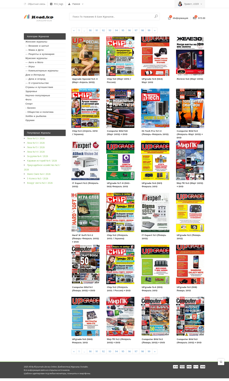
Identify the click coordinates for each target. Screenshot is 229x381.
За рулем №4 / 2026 (37, 156)
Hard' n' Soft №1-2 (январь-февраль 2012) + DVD (85, 240)
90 (90, 30)
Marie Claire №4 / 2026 (39, 173)
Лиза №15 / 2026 (36, 147)
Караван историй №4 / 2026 (42, 160)
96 (129, 30)
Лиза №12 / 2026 (36, 138)
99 (149, 30)
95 (123, 30)
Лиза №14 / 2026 (36, 151)
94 (116, 30)
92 (103, 30)
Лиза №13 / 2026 (36, 142)
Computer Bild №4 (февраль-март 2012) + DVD (190, 135)
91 (97, 30)
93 (110, 30)
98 (142, 30)
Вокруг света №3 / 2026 (40, 182)
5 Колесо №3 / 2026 (37, 178)
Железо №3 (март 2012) (190, 79)
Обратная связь (34, 4)
